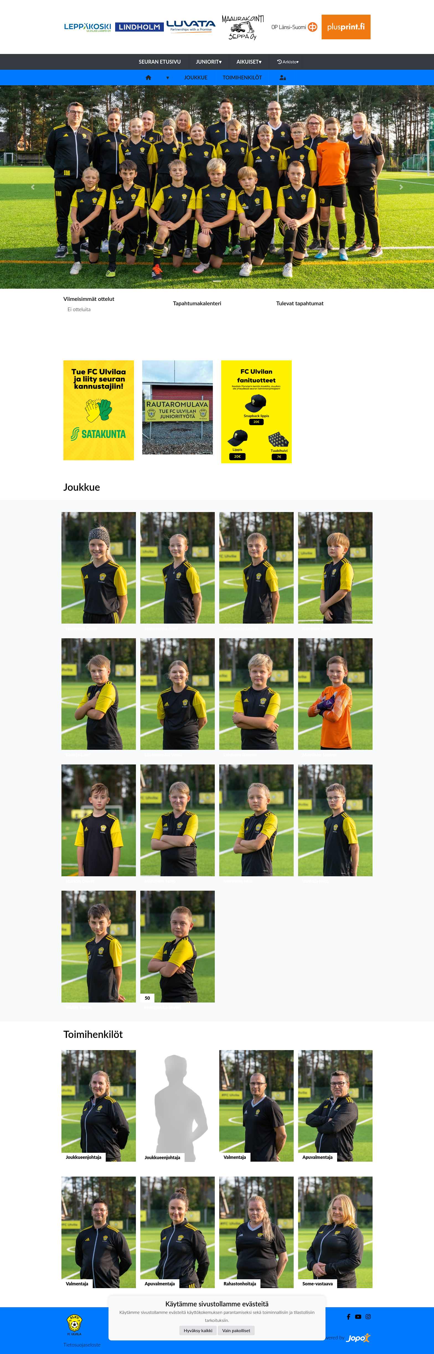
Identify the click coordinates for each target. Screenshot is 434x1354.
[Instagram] (366, 1317)
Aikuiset (249, 62)
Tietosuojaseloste (81, 1345)
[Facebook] (346, 1317)
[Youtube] (355, 1317)
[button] (32, 187)
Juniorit (208, 62)
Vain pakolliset (236, 1330)
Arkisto (288, 61)
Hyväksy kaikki (198, 1330)
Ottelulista (77, 330)
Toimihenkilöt (242, 77)
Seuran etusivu (160, 62)
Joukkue (195, 77)
